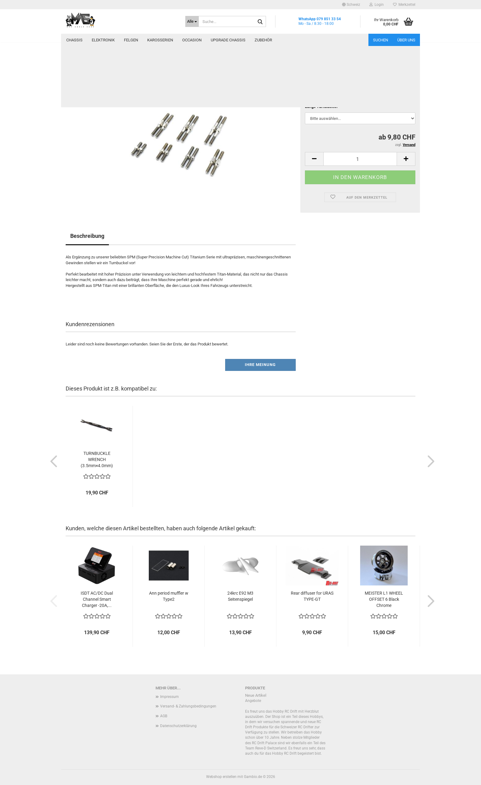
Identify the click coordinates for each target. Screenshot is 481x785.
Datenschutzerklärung (178, 726)
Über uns (406, 40)
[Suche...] (192, 21)
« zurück (96, 67)
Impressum (169, 697)
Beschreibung (87, 236)
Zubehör (263, 40)
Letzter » (137, 67)
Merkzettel (404, 4)
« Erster (76, 67)
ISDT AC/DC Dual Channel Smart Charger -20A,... (97, 599)
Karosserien (160, 40)
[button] (351, 4)
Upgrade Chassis (228, 40)
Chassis (74, 40)
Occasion (192, 40)
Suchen (380, 40)
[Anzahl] (360, 159)
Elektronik (103, 40)
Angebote (253, 701)
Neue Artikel (255, 695)
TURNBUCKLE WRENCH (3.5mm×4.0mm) (97, 459)
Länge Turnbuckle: (321, 106)
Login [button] (376, 4)
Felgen (131, 40)
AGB (163, 716)
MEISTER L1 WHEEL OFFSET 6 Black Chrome (384, 599)
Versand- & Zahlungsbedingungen (188, 706)
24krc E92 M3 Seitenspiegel (240, 596)
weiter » (117, 67)
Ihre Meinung (260, 364)
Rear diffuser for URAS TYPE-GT (312, 596)
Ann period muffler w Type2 (168, 596)
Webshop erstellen (221, 777)
